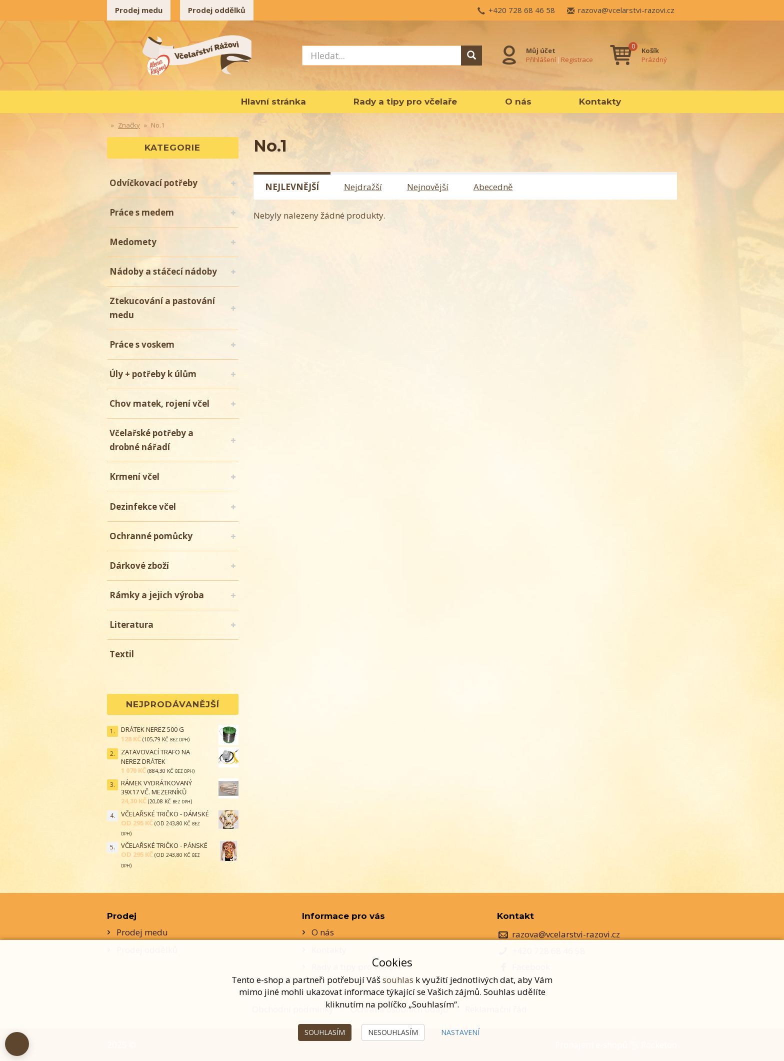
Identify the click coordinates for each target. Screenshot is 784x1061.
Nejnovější (427, 187)
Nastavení (460, 1032)
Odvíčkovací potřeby (154, 183)
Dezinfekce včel (143, 506)
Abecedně (493, 187)
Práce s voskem (142, 344)
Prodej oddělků (217, 10)
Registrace (577, 59)
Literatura (132, 624)
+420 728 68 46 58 (521, 10)
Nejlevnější (292, 187)
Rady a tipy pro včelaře (405, 102)
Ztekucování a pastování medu (162, 308)
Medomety (133, 242)
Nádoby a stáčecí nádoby (163, 271)
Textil (122, 654)
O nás (518, 102)
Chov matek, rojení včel (160, 403)
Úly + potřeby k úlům (153, 374)
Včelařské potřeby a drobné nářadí (152, 440)
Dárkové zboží (139, 565)
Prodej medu (138, 10)
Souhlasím (324, 1032)
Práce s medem (142, 212)
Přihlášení (541, 59)
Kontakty (600, 102)
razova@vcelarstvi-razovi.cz (626, 10)
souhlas (398, 979)
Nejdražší (363, 187)
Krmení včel (135, 476)
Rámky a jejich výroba (157, 595)
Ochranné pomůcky (151, 536)
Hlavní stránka (273, 102)
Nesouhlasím (393, 1032)
